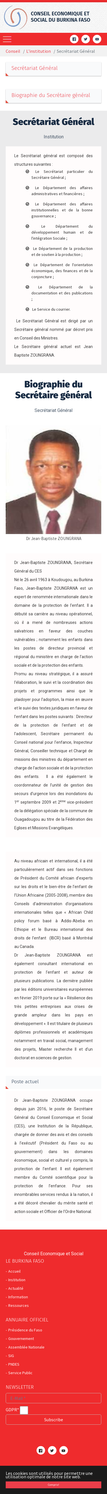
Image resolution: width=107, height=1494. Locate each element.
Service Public (20, 1372)
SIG (11, 1355)
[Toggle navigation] (8, 39)
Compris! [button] (53, 1485)
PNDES (13, 1364)
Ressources (18, 1305)
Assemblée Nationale (26, 1347)
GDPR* (12, 1409)
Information (18, 1296)
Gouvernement (21, 1338)
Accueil (14, 1271)
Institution (16, 1279)
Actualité (15, 1288)
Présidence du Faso (25, 1330)
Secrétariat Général (34, 68)
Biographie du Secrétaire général (50, 95)
